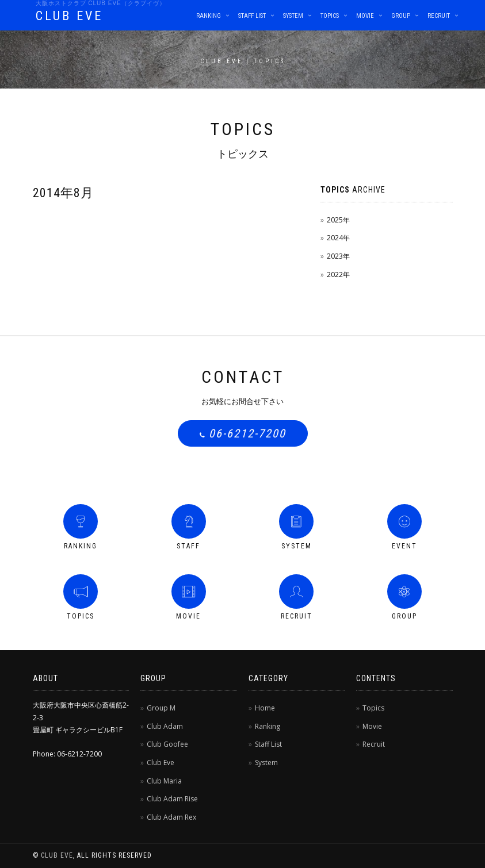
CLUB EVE (69, 16)
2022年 (338, 274)
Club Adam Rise (172, 799)
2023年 (338, 256)
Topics (329, 16)
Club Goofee (167, 744)
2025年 (338, 220)
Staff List (252, 16)
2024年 (338, 238)
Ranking (208, 16)
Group (400, 16)
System (293, 16)
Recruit (438, 16)
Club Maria (164, 781)
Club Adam (165, 726)
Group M (161, 708)
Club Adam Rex (171, 817)
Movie (365, 16)
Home (265, 708)
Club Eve (160, 762)
